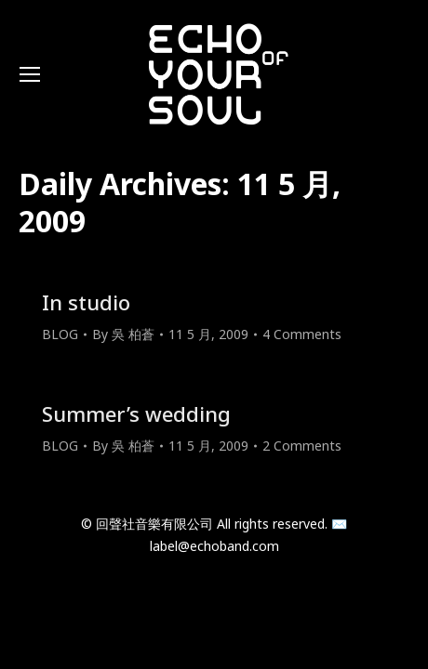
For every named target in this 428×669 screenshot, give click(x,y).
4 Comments (301, 334)
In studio (86, 302)
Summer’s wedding (136, 413)
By (123, 334)
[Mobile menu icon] (30, 74)
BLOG (60, 334)
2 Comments (301, 445)
